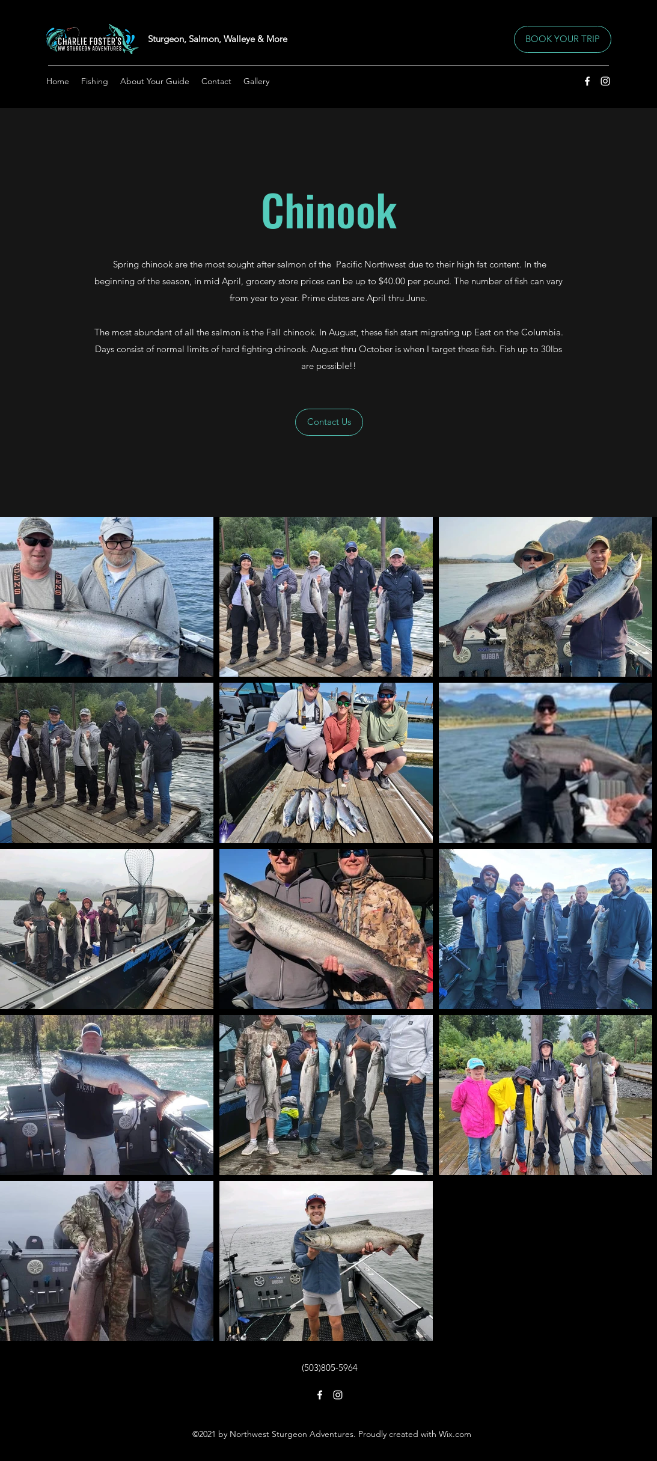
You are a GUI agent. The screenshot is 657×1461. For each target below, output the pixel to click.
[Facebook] (587, 81)
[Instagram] (605, 81)
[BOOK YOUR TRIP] (562, 39)
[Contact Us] (329, 422)
